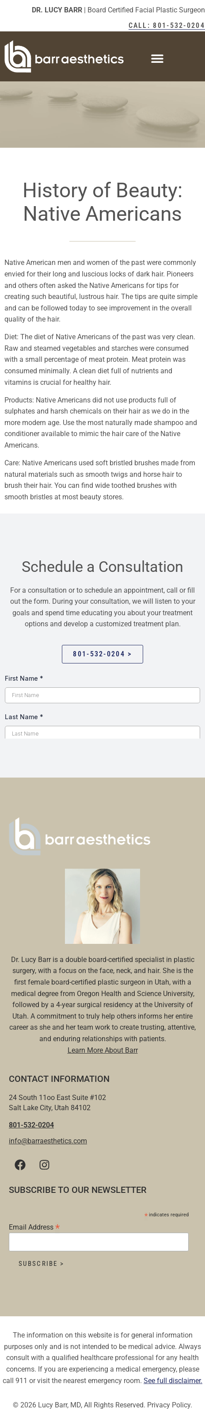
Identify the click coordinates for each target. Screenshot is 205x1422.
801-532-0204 (31, 1125)
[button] (157, 59)
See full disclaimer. (173, 1380)
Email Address (34, 1226)
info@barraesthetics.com (48, 1141)
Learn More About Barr (103, 1050)
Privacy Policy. (169, 1405)
